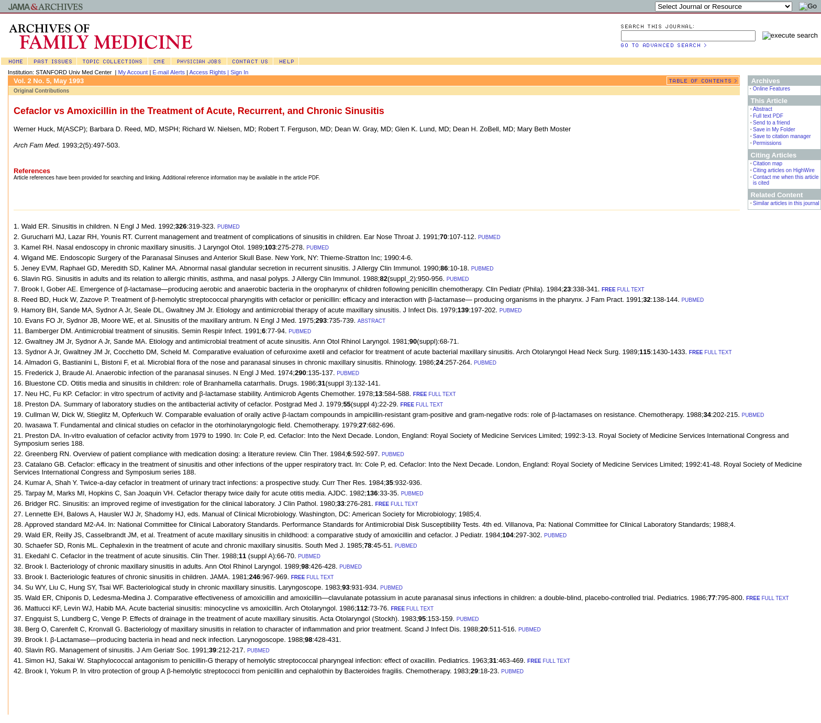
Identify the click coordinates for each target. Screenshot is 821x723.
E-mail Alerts (168, 72)
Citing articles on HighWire (784, 170)
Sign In (239, 72)
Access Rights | (209, 72)
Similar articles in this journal (786, 203)
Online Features (771, 89)
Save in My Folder (774, 129)
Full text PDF (768, 116)
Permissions (767, 143)
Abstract (762, 109)
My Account (133, 72)
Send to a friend (771, 123)
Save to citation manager (782, 136)
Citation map (767, 163)
